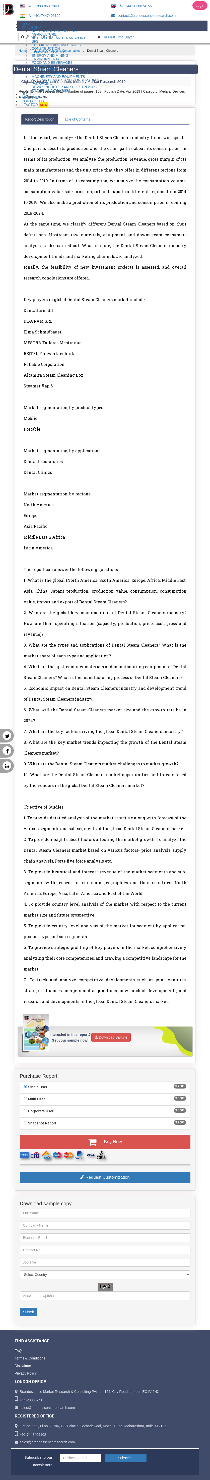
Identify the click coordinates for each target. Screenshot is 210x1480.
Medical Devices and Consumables (66, 80)
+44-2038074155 (135, 6)
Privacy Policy (26, 1373)
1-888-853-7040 (43, 6)
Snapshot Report (42, 1123)
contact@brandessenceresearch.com (143, 15)
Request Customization (104, 1177)
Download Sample (111, 1037)
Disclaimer (23, 1366)
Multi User (36, 1099)
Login (200, 6)
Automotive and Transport (59, 38)
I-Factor (35, 105)
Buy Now (105, 1142)
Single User (37, 1087)
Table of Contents (76, 119)
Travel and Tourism (51, 91)
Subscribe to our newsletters (38, 1461)
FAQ (18, 1351)
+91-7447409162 (43, 16)
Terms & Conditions (30, 1358)
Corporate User (40, 1111)
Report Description (39, 119)
